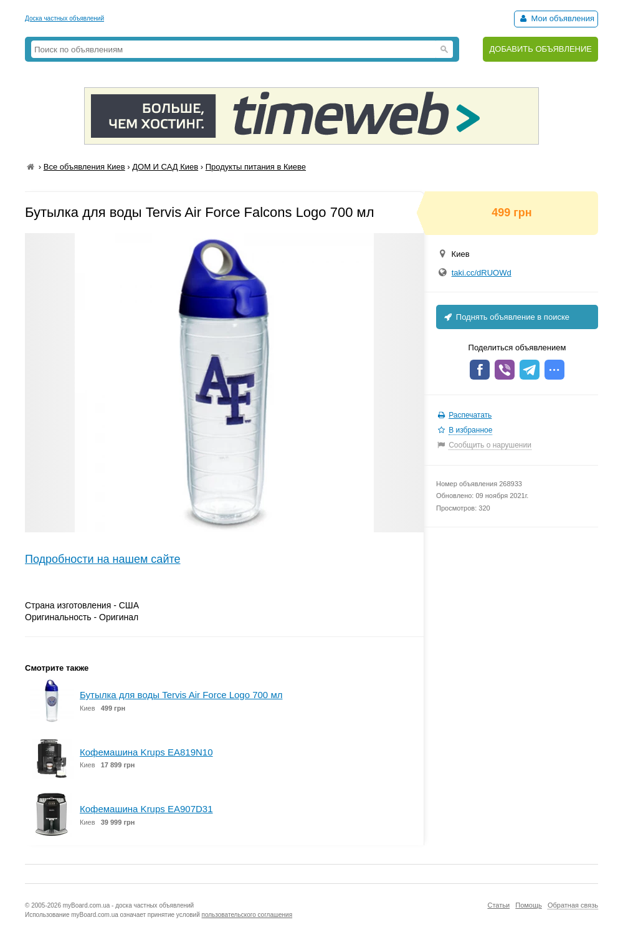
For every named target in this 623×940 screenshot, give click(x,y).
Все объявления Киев (84, 166)
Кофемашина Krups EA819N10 (146, 752)
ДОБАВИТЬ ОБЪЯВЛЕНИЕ (540, 49)
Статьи (498, 905)
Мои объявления (556, 18)
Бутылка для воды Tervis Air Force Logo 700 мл (181, 694)
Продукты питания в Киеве (256, 166)
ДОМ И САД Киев (165, 166)
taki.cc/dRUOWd (481, 272)
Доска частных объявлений (64, 18)
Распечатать (470, 415)
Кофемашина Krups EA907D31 (146, 808)
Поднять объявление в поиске (505, 317)
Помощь (528, 905)
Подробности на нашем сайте (103, 559)
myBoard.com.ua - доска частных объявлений (128, 905)
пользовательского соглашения (247, 914)
